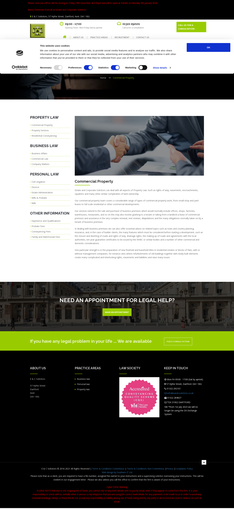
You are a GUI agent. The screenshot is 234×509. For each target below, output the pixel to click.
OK (208, 8)
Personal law (83, 385)
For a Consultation (181, 342)
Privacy (169, 469)
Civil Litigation (38, 181)
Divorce (35, 187)
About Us (78, 37)
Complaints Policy (184, 469)
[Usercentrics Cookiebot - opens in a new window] (19, 28)
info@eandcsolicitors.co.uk (178, 394)
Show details (160, 28)
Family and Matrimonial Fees (46, 236)
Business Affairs (39, 153)
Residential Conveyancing (44, 135)
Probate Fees (38, 226)
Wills (34, 203)
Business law (83, 379)
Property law (83, 390)
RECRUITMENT (122, 37)
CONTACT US (142, 37)
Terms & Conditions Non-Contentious (145, 469)
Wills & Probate (39, 197)
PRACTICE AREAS (99, 37)
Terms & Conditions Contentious (108, 469)
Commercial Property (42, 125)
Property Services (40, 130)
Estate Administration (42, 192)
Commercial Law (40, 158)
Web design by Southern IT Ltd (117, 473)
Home (103, 77)
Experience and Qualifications (46, 220)
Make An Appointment (117, 312)
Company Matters (40, 164)
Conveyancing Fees (41, 231)
